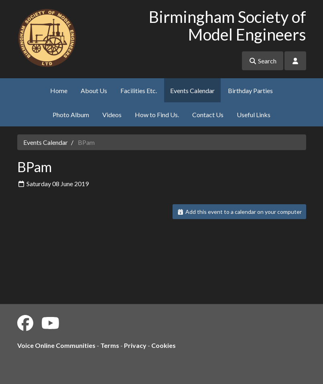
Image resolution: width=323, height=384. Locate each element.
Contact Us (207, 114)
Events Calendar (192, 90)
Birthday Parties (250, 90)
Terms (109, 345)
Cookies (163, 345)
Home (58, 90)
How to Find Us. (157, 114)
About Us (94, 90)
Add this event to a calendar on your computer (239, 211)
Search (262, 61)
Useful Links (253, 114)
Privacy (135, 345)
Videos (112, 114)
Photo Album (71, 114)
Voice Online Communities (56, 345)
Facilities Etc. (138, 90)
